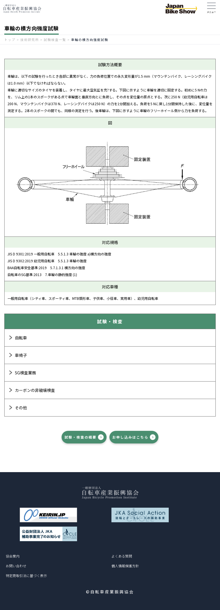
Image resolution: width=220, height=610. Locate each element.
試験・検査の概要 (80, 437)
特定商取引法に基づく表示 (26, 575)
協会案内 (12, 556)
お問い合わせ (16, 565)
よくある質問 (121, 556)
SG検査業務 (25, 373)
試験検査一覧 (55, 39)
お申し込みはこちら (130, 437)
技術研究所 (29, 39)
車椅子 (21, 355)
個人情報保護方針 (125, 565)
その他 (21, 407)
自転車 (21, 338)
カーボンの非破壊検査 (35, 390)
